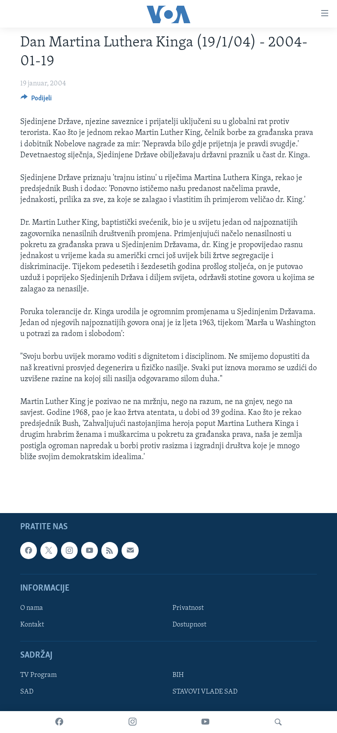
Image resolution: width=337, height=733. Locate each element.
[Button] (36, 100)
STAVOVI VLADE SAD (204, 691)
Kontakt (32, 624)
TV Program (38, 675)
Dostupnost (189, 624)
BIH (178, 675)
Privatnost (188, 608)
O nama (31, 608)
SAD (26, 691)
